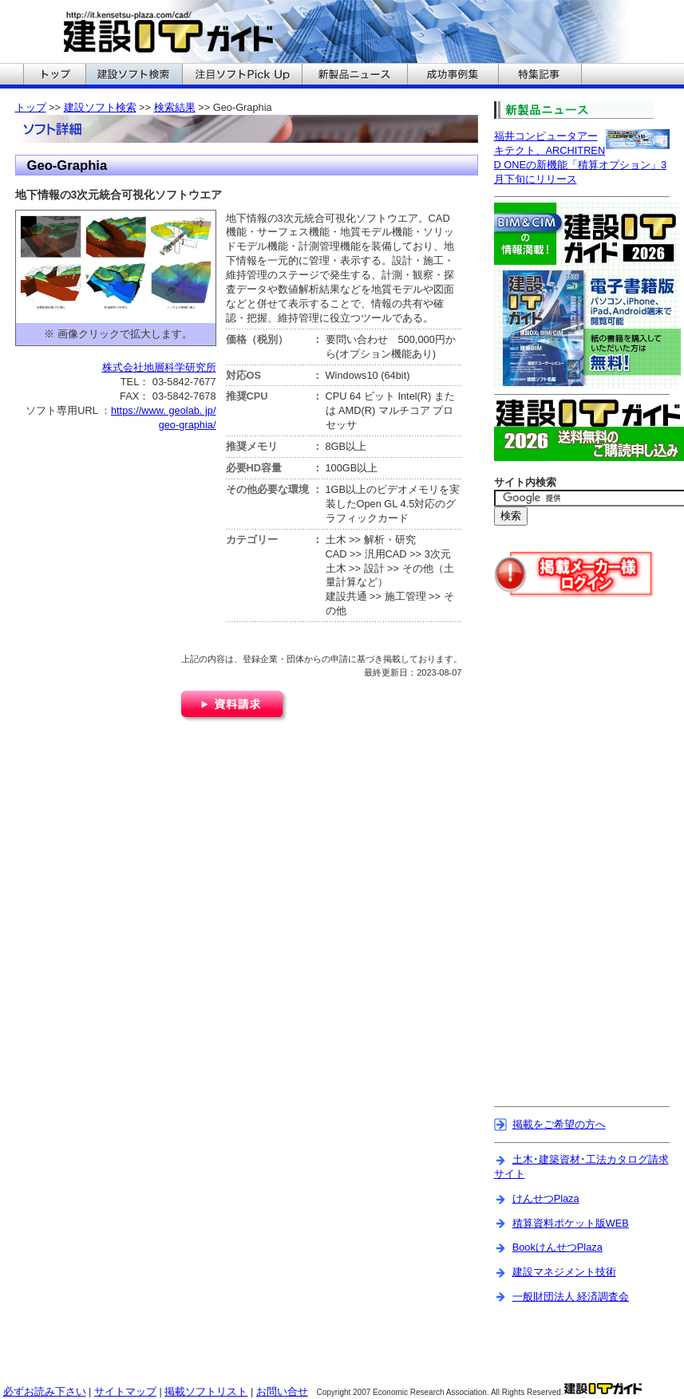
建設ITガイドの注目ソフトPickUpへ (242, 76)
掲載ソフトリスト (205, 1391)
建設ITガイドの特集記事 (540, 76)
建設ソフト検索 (100, 107)
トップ (30, 107)
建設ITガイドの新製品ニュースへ (354, 76)
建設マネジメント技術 (564, 1272)
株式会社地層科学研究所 (159, 367)
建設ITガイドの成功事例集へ (452, 76)
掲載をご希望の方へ (559, 1124)
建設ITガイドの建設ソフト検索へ (133, 76)
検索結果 (175, 107)
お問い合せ (282, 1391)
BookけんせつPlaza (557, 1247)
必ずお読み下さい (44, 1391)
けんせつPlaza (545, 1198)
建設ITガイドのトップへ (54, 76)
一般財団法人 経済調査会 (571, 1296)
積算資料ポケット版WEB (570, 1223)
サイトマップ (125, 1391)
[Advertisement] (561, 862)
